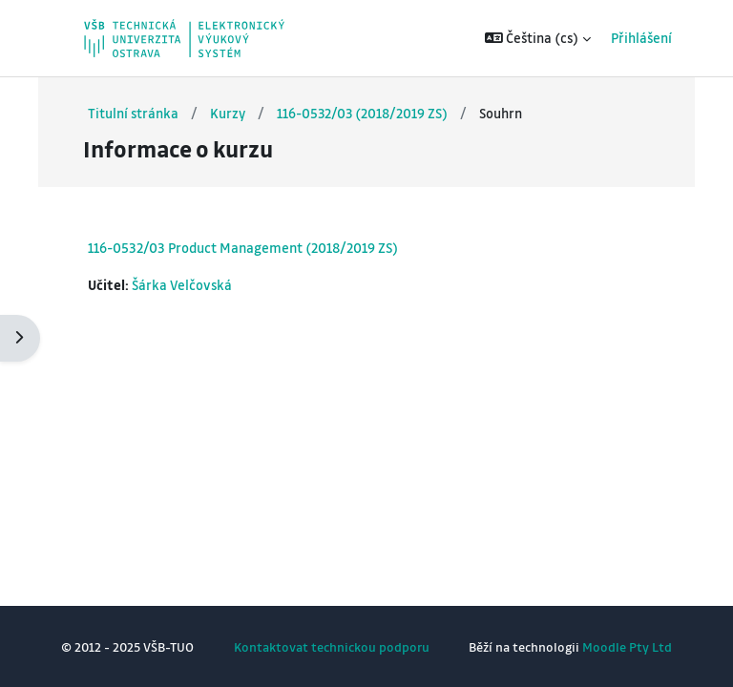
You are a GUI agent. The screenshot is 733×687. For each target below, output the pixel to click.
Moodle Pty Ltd (627, 646)
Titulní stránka (133, 113)
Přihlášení (641, 38)
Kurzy (227, 113)
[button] (538, 38)
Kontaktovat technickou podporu (331, 646)
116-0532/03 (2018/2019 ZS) (362, 113)
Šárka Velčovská (182, 285)
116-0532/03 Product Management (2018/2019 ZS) (243, 247)
